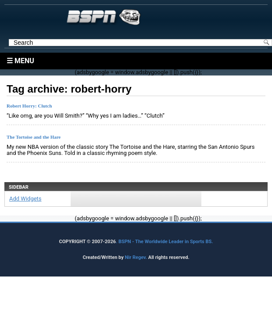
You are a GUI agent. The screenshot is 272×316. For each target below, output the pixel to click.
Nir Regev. (136, 257)
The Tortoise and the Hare (34, 137)
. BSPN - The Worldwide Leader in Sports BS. (164, 241)
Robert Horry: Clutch (29, 105)
